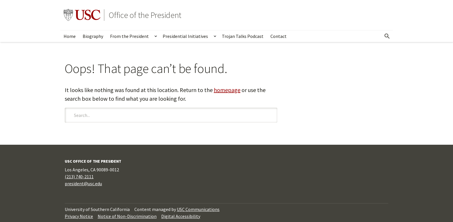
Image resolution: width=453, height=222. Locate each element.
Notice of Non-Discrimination (127, 216)
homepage (227, 89)
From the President (129, 36)
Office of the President (145, 15)
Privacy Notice (79, 216)
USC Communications (198, 209)
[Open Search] (387, 36)
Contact (278, 36)
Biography (93, 36)
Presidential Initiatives (185, 36)
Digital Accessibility (180, 216)
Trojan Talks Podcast (242, 36)
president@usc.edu (83, 183)
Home (70, 36)
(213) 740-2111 (79, 176)
